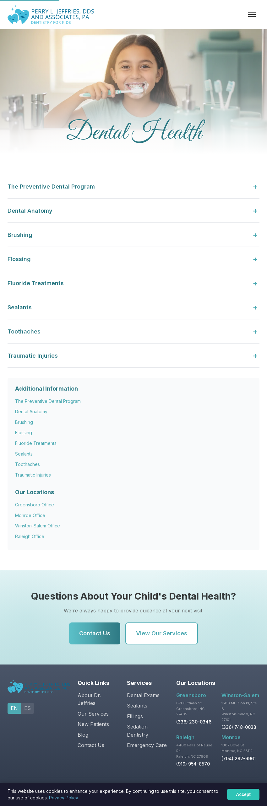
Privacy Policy (63, 797)
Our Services (93, 714)
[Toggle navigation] (252, 14)
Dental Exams (143, 695)
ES (27, 708)
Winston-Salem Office (37, 525)
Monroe (231, 737)
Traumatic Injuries (33, 475)
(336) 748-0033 (238, 727)
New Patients (93, 724)
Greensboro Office (34, 504)
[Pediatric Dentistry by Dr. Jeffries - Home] (51, 14)
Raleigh (185, 737)
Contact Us (94, 633)
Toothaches (27, 464)
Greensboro (191, 695)
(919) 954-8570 (193, 763)
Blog (83, 735)
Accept (243, 794)
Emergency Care (147, 745)
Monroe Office (30, 515)
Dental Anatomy (31, 411)
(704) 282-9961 (238, 758)
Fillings (135, 716)
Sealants (24, 453)
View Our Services (161, 633)
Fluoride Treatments (36, 443)
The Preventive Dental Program (48, 401)
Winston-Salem (240, 695)
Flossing (23, 432)
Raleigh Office (29, 536)
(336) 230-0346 (193, 721)
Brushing (24, 422)
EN (14, 708)
